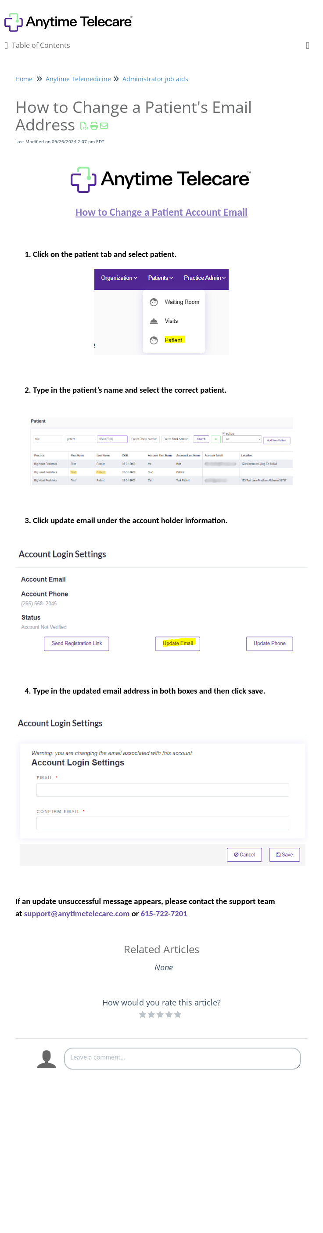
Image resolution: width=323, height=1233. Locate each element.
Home (23, 79)
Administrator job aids (155, 79)
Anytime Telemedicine (78, 79)
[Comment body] (182, 1059)
